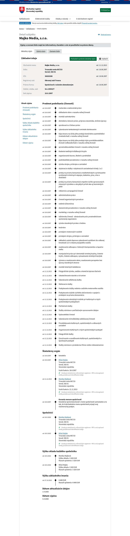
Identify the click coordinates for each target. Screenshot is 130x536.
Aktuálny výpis (26, 51)
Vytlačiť (103, 59)
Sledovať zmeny (104, 34)
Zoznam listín (55, 51)
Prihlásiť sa (105, 10)
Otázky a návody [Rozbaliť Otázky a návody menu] (63, 19)
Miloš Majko (63, 360)
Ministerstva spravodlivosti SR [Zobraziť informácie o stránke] (41, 2)
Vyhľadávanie (24, 19)
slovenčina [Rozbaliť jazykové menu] (105, 2)
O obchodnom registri (84, 19)
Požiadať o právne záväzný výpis (83, 59)
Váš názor (60, 23)
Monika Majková (65, 379)
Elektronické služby (42, 19)
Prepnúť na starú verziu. (89, 23)
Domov (21, 29)
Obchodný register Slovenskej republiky (31, 10)
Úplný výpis (40, 51)
